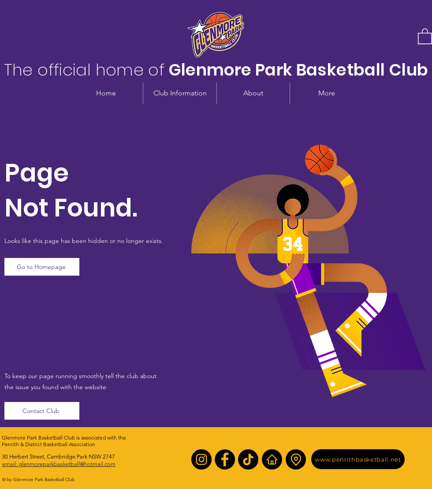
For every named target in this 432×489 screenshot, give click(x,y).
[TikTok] (248, 459)
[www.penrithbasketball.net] (358, 459)
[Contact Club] (41, 411)
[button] (425, 35)
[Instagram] (201, 459)
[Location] (296, 459)
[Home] (272, 459)
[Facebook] (225, 459)
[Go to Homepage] (41, 267)
